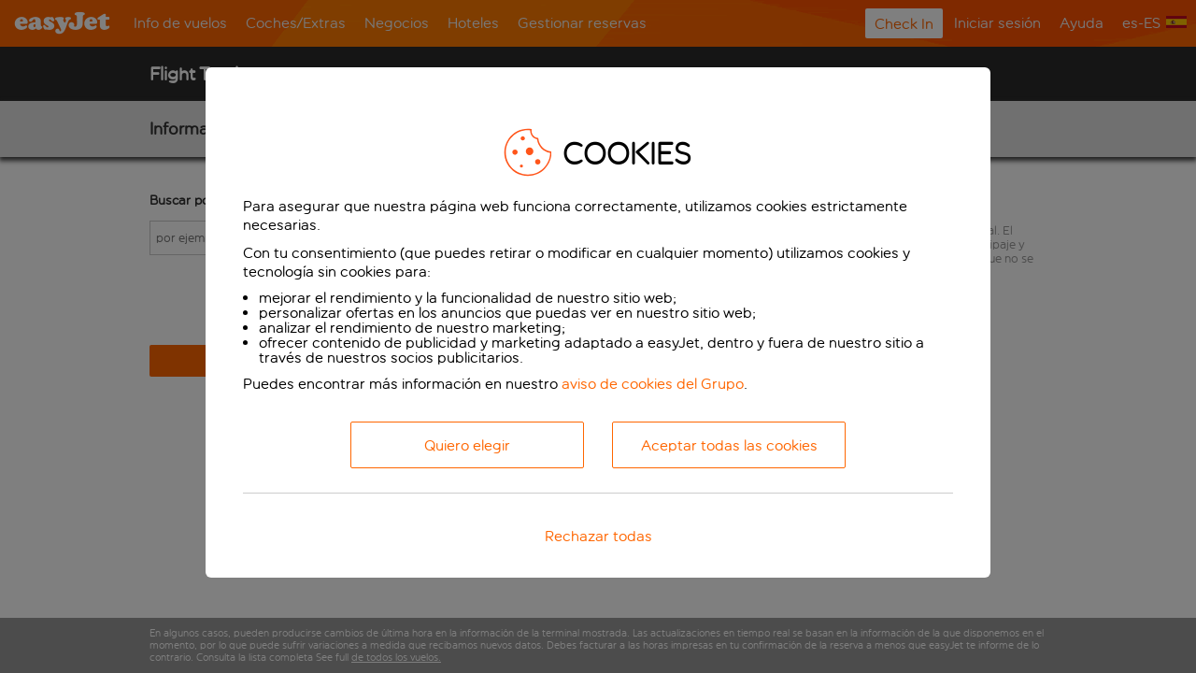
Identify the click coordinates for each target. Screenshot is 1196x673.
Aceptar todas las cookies (729, 445)
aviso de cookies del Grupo (653, 384)
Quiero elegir (467, 445)
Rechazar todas (598, 536)
